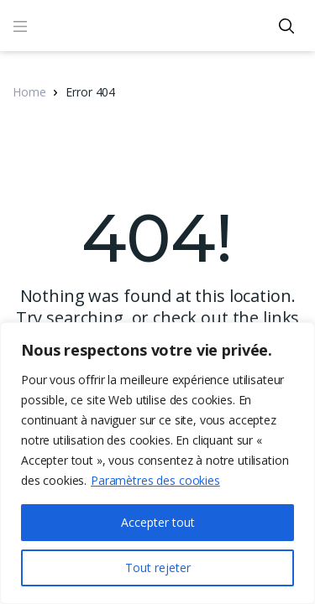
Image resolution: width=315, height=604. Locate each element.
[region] (157, 463)
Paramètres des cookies (155, 480)
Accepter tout (158, 522)
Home (29, 92)
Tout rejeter (158, 567)
